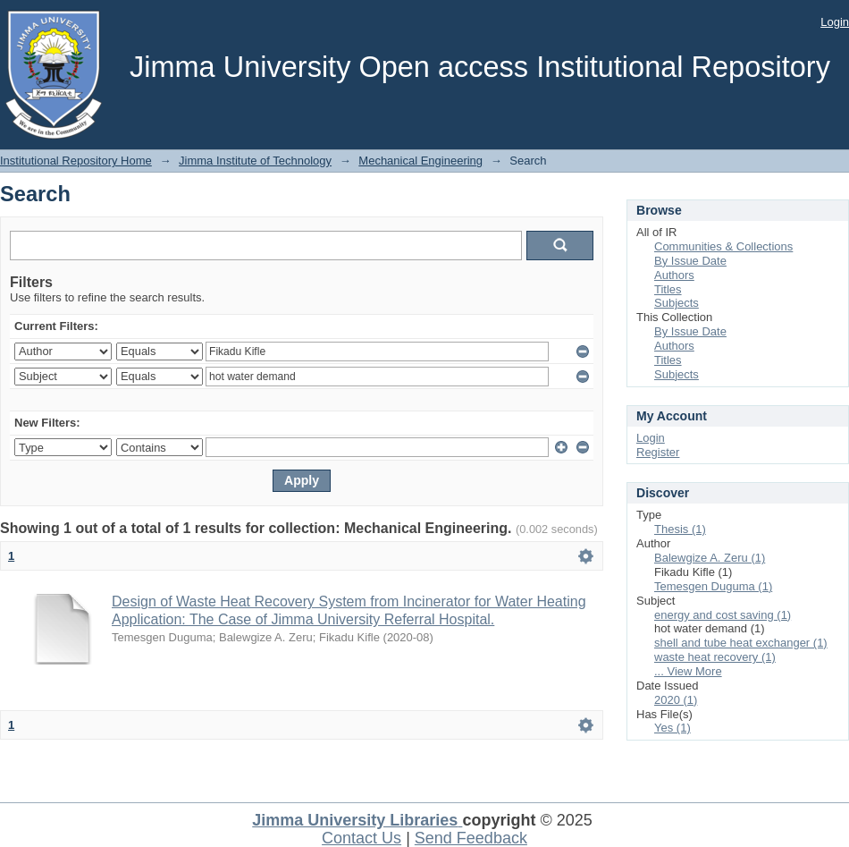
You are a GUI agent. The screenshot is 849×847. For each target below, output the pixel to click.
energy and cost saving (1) (722, 615)
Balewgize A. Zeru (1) (709, 557)
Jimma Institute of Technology (255, 160)
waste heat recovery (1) (715, 657)
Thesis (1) (680, 529)
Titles (668, 289)
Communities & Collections (723, 246)
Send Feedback (471, 838)
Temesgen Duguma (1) (713, 586)
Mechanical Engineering (420, 160)
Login (834, 22)
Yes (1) (672, 727)
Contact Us (361, 838)
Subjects (676, 302)
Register (657, 452)
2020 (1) (675, 700)
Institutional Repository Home (76, 160)
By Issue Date (690, 260)
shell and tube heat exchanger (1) (741, 642)
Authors (674, 275)
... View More (688, 671)
